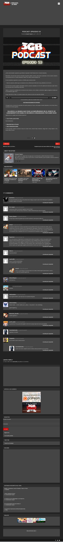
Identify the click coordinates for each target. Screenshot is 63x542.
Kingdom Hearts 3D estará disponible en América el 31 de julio (10, 180)
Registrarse (6, 433)
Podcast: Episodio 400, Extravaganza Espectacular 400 (37, 180)
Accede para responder (48, 203)
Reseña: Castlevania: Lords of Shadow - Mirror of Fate (16, 488)
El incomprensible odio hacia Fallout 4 (12, 504)
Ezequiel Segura (29, 34)
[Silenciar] (52, 98)
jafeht (10, 286)
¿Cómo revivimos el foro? (9, 494)
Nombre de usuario (7, 419)
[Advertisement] (31, 16)
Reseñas (7, 490)
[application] (31, 98)
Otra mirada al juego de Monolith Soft (51, 179)
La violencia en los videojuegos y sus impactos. (14, 499)
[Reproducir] (7, 98)
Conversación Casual (10, 495)
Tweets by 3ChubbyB (8, 443)
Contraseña (5, 424)
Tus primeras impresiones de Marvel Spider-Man (14, 509)
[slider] (55, 98)
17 (41, 34)
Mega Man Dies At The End (13, 124)
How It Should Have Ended (12, 126)
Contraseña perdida (8, 436)
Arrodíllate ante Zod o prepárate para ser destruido (23, 180)
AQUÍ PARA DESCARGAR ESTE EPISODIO (31, 102)
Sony (7, 510)
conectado (14, 362)
